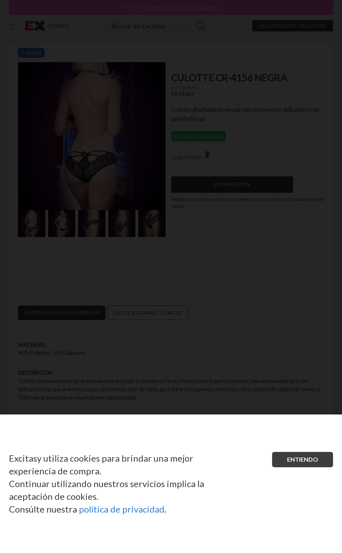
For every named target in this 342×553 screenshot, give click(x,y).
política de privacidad (121, 509)
